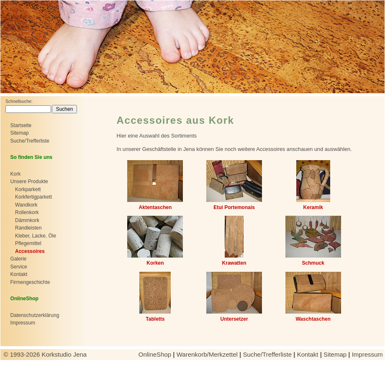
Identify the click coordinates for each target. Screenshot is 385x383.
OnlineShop (155, 354)
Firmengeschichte (30, 282)
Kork (15, 174)
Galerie (18, 259)
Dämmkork (27, 220)
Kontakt (19, 274)
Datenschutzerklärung (34, 315)
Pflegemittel (28, 243)
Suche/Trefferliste (29, 141)
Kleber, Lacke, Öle (35, 236)
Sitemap (19, 133)
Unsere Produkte (29, 181)
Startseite (21, 125)
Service (18, 267)
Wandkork (26, 205)
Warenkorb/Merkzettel (207, 354)
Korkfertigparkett (33, 197)
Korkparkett (28, 189)
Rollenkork (27, 212)
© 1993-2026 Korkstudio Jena (46, 354)
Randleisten (28, 228)
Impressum (22, 323)
